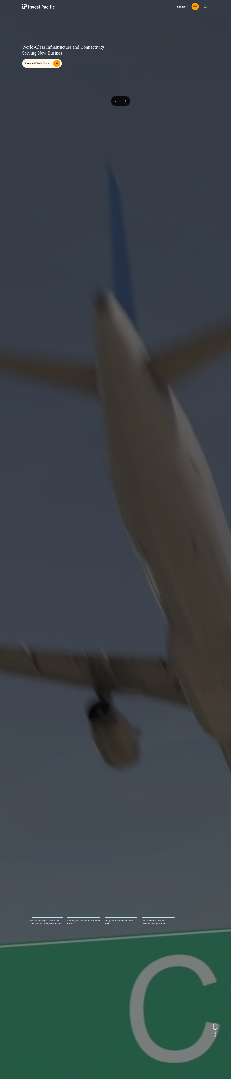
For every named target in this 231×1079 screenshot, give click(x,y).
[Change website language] (182, 6)
